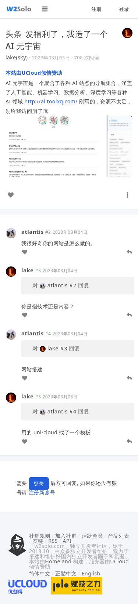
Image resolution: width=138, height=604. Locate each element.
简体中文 (39, 573)
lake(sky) (17, 57)
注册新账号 (42, 492)
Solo (19, 8)
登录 (124, 8)
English (91, 573)
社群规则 (39, 535)
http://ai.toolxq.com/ (51, 101)
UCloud (119, 561)
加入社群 (66, 535)
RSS (52, 540)
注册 (96, 8)
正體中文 (66, 573)
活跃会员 (92, 535)
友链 (38, 540)
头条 (14, 33)
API (67, 540)
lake (27, 270)
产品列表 (118, 535)
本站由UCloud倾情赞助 (34, 72)
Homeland (58, 561)
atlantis (32, 231)
